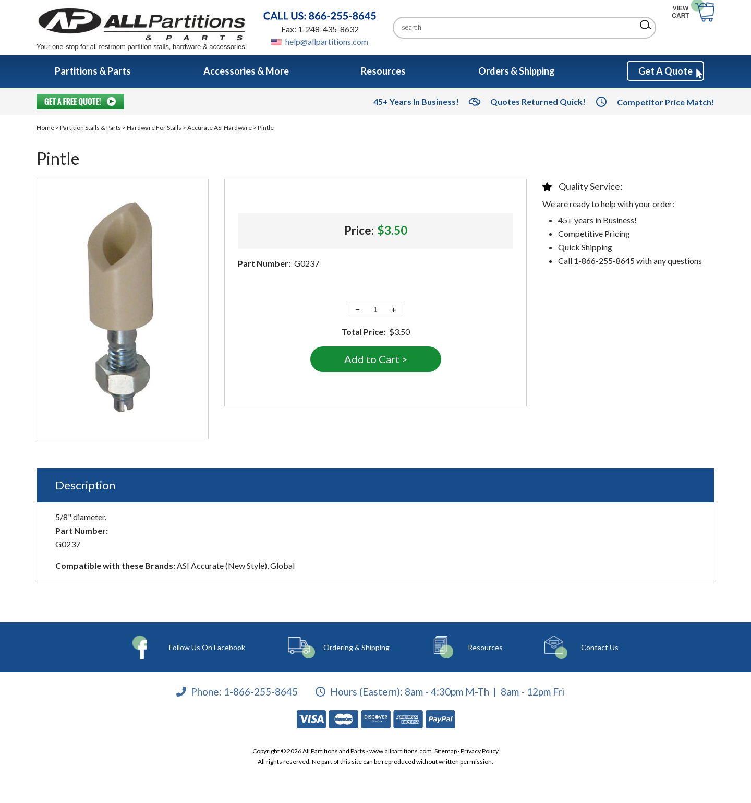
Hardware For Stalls (154, 127)
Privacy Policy (480, 751)
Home (45, 127)
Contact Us (579, 647)
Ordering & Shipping (355, 647)
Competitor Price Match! (665, 102)
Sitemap (445, 751)
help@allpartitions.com (326, 41)
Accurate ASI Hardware (219, 127)
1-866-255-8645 (261, 691)
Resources (474, 647)
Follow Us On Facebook (210, 647)
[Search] (517, 27)
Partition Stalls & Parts (90, 127)
